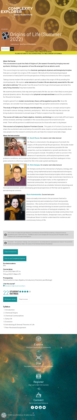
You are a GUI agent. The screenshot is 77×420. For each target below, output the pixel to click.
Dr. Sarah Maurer (33, 138)
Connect (38, 400)
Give (38, 363)
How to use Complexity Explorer (15, 258)
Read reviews (23, 299)
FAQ (12, 49)
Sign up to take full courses (39, 385)
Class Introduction (11, 252)
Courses (4, 29)
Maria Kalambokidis (33, 194)
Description (5, 49)
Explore (38, 344)
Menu (74, 11)
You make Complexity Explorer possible (38, 366)
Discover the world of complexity (38, 347)
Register (38, 382)
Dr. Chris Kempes (33, 165)
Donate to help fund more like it (15, 286)
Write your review (10, 299)
